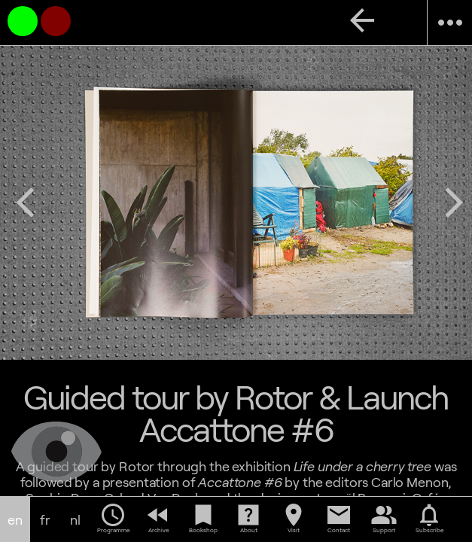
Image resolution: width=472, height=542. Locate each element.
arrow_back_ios (26, 202)
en (15, 520)
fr (45, 520)
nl (75, 520)
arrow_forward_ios (454, 202)
